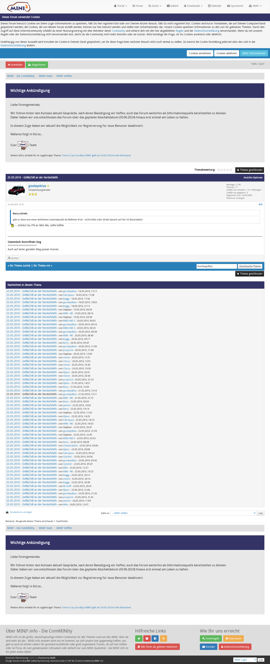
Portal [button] (120, 5)
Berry (66, 343)
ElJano (66, 372)
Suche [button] (154, 5)
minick (66, 357)
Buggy (66, 298)
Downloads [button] (193, 5)
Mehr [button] (255, 5)
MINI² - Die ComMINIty (20, 75)
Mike (65, 467)
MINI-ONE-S (69, 320)
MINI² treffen (64, 75)
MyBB (52, 658)
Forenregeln (210, 638)
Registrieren (37, 64)
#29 (260, 204)
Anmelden (15, 64)
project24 (68, 350)
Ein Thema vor (41, 265)
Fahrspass (68, 295)
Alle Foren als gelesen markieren (157, 646)
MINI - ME (68, 313)
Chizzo (66, 361)
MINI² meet (45, 75)
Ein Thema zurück (20, 265)
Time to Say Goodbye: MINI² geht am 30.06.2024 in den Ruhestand (96, 155)
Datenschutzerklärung (206, 30)
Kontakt (208, 646)
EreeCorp (44, 661)
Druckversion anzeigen (21, 512)
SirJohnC (67, 456)
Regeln (180, 30)
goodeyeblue (37, 186)
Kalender (214, 5)
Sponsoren (235, 5)
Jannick (66, 405)
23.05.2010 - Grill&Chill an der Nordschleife (31, 291)
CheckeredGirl (70, 445)
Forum (138, 5)
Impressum (233, 638)
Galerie (172, 5)
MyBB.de (33, 658)
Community (118, 30)
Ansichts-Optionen (253, 177)
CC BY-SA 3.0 (71, 661)
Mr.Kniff (67, 486)
